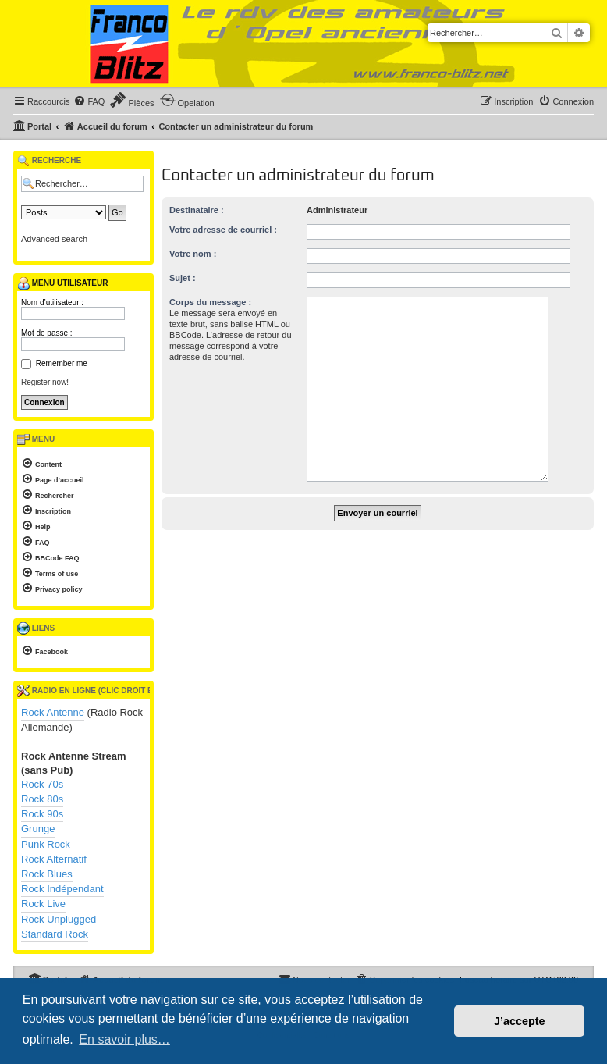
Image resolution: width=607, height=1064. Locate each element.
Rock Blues (47, 874)
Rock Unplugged (58, 919)
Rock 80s (42, 799)
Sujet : (182, 278)
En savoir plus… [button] (124, 1039)
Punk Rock (45, 844)
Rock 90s (42, 814)
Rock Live (43, 903)
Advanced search (54, 239)
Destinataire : (196, 210)
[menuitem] (89, 101)
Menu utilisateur (62, 283)
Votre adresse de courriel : (223, 229)
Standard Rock (54, 934)
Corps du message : (210, 302)
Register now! (45, 382)
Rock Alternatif (54, 859)
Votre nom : (192, 253)
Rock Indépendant (62, 889)
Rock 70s (42, 784)
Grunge (38, 828)
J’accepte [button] (519, 1021)
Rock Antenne (52, 712)
